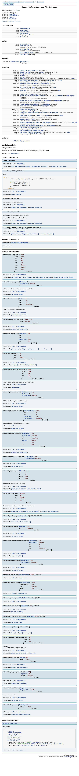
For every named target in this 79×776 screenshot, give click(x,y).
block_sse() (14, 168)
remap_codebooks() (36, 211)
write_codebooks (25, 107)
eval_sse (22, 78)
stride (61, 117)
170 (13, 662)
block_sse (23, 80)
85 (12, 692)
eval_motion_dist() (16, 281)
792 (13, 456)
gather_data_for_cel (26, 102)
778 (13, 317)
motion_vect (51, 82)
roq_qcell (41, 73)
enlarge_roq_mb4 (25, 75)
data (47, 117)
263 (13, 494)
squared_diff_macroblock (27, 83)
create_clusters (24, 120)
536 (13, 576)
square (22, 77)
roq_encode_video (25, 129)
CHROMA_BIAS (24, 45)
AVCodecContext (35, 130)
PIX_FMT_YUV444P (45, 759)
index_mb (23, 92)
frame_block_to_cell (26, 117)
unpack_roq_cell (25, 72)
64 (12, 165)
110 (13, 641)
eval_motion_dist (25, 82)
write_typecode (24, 112)
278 (13, 516)
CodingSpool (24, 38)
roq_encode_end (25, 135)
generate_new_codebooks (27, 127)
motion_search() (16, 198)
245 (13, 296)
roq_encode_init (25, 130)
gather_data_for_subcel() (31, 238)
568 (13, 710)
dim (55, 88)
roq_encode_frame (25, 134)
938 (13, 611)
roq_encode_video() (17, 299)
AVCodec (16, 142)
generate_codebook (26, 124)
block (38, 117)
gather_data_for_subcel (27, 97)
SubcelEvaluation (25, 30)
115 (13, 368)
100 (13, 331)
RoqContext (34, 82)
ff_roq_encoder (24, 142)
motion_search (24, 95)
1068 (13, 766)
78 (12, 676)
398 (13, 432)
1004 (13, 603)
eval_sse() (29, 644)
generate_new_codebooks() (40, 168)
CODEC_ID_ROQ (12, 748)
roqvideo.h (13, 15)
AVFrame (32, 88)
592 (13, 527)
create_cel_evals (25, 85)
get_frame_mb (24, 88)
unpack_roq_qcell (25, 73)
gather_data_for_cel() (17, 238)
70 (12, 224)
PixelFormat (30, 759)
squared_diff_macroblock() (59, 168)
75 (12, 235)
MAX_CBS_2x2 (24, 50)
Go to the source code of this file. (11, 23)
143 (13, 351)
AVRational (36, 757)
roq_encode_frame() (48, 238)
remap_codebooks (25, 105)
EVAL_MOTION (24, 56)
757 (13, 391)
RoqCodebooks (24, 33)
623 (13, 562)
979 (13, 630)
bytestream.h (13, 16)
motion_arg (23, 111)
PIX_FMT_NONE (57, 759)
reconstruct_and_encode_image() (63, 281)
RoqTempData (24, 35)
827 (13, 471)
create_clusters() (16, 393)
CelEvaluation (24, 31)
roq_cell (33, 72)
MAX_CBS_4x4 (24, 47)
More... (18, 10)
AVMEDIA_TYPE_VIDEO (14, 746)
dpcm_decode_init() (17, 644)
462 (13, 410)
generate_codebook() (25, 168)
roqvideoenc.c (15, 154)
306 (13, 542)
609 (13, 724)
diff (11, 181)
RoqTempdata (24, 63)
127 (13, 279)
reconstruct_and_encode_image (29, 114)
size (73, 80)
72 (12, 208)
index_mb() (32, 664)
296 (13, 195)
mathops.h (12, 20)
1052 (13, 587)
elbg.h (11, 18)
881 (13, 619)
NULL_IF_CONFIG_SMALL (25, 761)
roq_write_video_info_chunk (28, 132)
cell (37, 72)
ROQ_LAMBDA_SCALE (27, 54)
